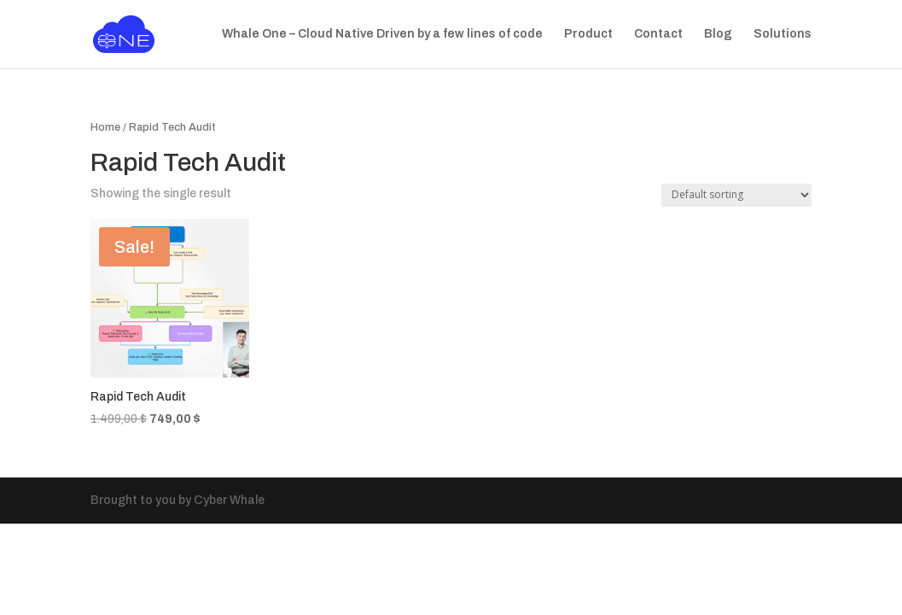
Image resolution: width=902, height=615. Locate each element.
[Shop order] (736, 195)
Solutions (783, 34)
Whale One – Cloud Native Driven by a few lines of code (382, 34)
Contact (658, 34)
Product (588, 34)
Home (105, 127)
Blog (718, 34)
